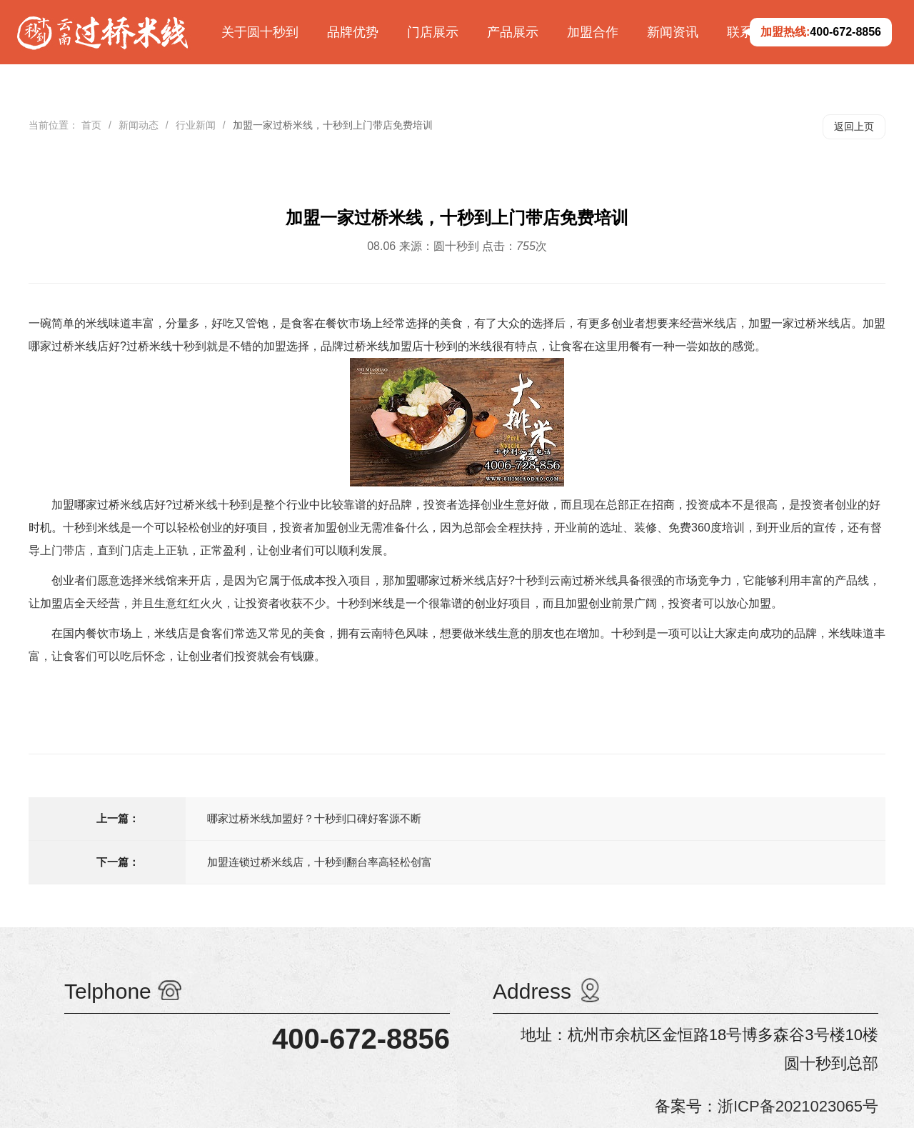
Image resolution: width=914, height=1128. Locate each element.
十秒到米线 (91, 527)
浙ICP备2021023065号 (798, 1106)
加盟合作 (592, 32)
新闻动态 (139, 125)
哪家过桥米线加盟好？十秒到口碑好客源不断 (314, 818)
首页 (91, 125)
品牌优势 (352, 32)
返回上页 (854, 126)
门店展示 (432, 32)
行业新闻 (196, 125)
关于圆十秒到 (259, 32)
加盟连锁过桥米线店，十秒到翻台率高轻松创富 (319, 862)
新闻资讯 (672, 32)
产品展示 (512, 32)
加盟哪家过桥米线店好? (111, 505)
